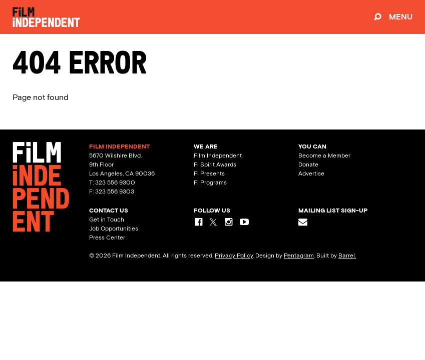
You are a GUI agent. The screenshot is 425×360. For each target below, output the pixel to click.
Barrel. (347, 255)
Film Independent (218, 155)
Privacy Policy (234, 255)
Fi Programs (210, 182)
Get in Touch (106, 219)
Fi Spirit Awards (215, 164)
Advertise (311, 173)
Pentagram (299, 255)
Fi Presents (209, 173)
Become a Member (324, 155)
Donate (308, 164)
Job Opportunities (113, 228)
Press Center (107, 237)
